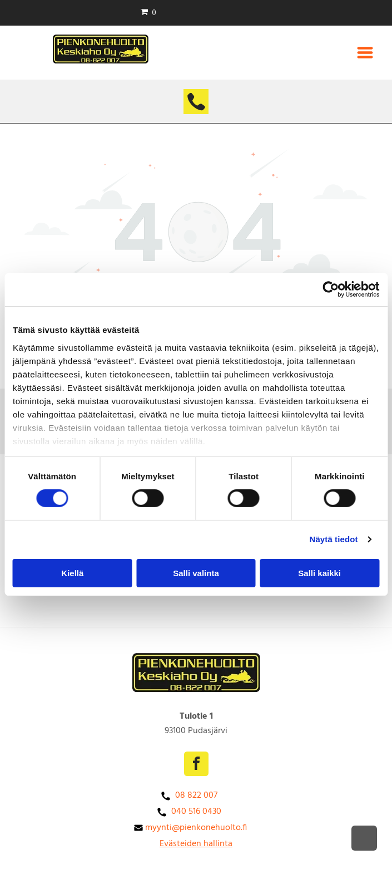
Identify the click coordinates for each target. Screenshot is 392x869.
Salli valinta (196, 572)
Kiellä (72, 572)
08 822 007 (196, 795)
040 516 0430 (196, 811)
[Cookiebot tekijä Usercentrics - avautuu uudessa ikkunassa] (330, 289)
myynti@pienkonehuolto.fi (196, 828)
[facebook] (196, 765)
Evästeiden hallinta (196, 844)
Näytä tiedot (334, 539)
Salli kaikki (319, 572)
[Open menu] (365, 52)
